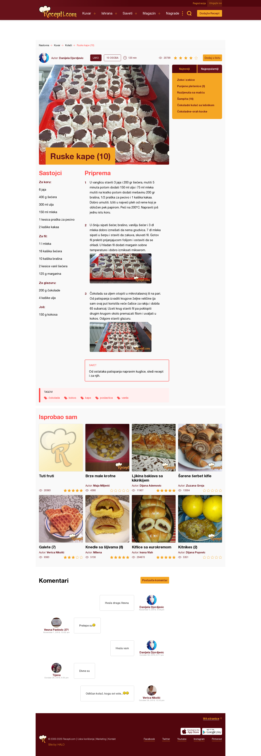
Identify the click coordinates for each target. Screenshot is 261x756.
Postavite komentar (154, 580)
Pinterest (217, 739)
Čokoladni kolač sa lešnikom (195, 105)
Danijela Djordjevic (71, 57)
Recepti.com (58, 11)
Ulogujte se (216, 3)
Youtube (181, 739)
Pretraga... (189, 13)
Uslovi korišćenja (85, 739)
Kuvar (86, 13)
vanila (125, 397)
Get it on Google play (212, 731)
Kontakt (112, 739)
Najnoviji (184, 68)
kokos (72, 397)
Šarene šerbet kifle (200, 458)
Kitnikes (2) (200, 527)
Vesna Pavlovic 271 (56, 629)
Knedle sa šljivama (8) (107, 527)
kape (88, 397)
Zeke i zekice (186, 79)
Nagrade (172, 13)
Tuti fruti (61, 458)
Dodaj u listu (212, 57)
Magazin (149, 13)
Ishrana (106, 13)
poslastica (106, 397)
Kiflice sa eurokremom (154, 527)
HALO (61, 744)
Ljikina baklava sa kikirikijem (154, 458)
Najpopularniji (210, 68)
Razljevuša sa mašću (191, 92)
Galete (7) (61, 527)
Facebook (149, 739)
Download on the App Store (191, 731)
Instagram (199, 739)
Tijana (56, 675)
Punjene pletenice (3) (191, 86)
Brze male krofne (107, 458)
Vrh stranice (211, 718)
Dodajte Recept (210, 13)
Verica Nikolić (151, 697)
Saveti (127, 13)
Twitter (166, 739)
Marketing (101, 739)
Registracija (199, 3)
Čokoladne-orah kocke (192, 111)
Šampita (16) (185, 98)
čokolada (54, 397)
